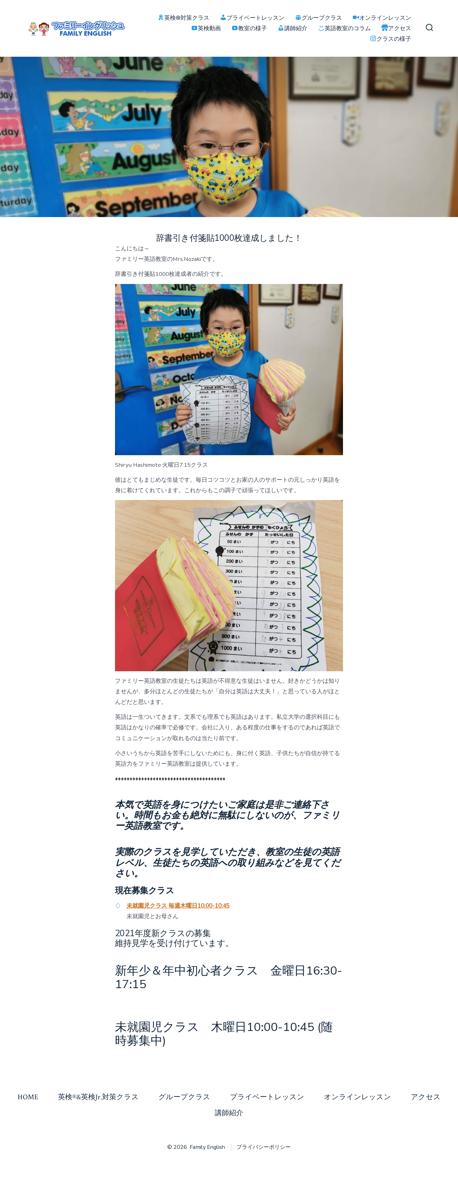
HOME (28, 1097)
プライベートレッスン (267, 1097)
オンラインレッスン (357, 1097)
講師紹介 (229, 1113)
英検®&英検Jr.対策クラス (98, 1097)
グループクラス (184, 1097)
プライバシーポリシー (263, 1147)
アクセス (426, 1097)
